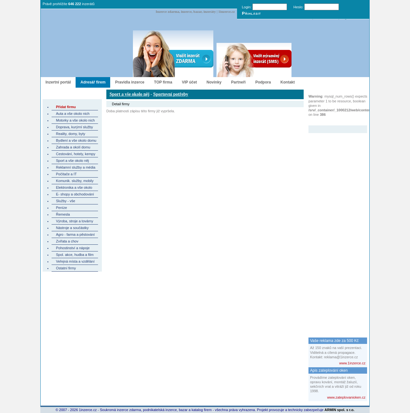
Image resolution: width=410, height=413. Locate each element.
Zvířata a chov (67, 241)
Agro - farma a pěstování (75, 234)
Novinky (214, 82)
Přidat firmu (66, 107)
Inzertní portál (58, 82)
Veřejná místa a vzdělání (75, 261)
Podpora (263, 82)
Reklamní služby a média (75, 167)
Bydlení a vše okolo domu (76, 140)
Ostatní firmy (66, 268)
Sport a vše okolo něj (72, 161)
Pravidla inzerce (129, 82)
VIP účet (189, 82)
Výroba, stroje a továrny (74, 221)
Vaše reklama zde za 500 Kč (334, 340)
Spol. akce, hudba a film (75, 255)
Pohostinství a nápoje (73, 248)
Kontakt (288, 82)
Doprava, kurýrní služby (74, 127)
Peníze (61, 208)
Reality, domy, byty (70, 134)
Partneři (238, 82)
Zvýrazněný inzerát (333, 121)
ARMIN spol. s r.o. (339, 410)
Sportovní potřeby (170, 94)
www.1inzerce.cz (352, 363)
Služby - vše (65, 201)
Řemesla (63, 214)
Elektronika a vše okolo (74, 187)
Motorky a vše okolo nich (75, 120)
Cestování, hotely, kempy (75, 154)
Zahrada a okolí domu (73, 147)
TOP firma (163, 82)
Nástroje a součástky (72, 228)
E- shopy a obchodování (75, 194)
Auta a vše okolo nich (73, 113)
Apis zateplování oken (329, 370)
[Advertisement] (334, 229)
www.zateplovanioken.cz (346, 397)
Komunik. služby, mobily (75, 181)
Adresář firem (92, 82)
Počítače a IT (66, 174)
